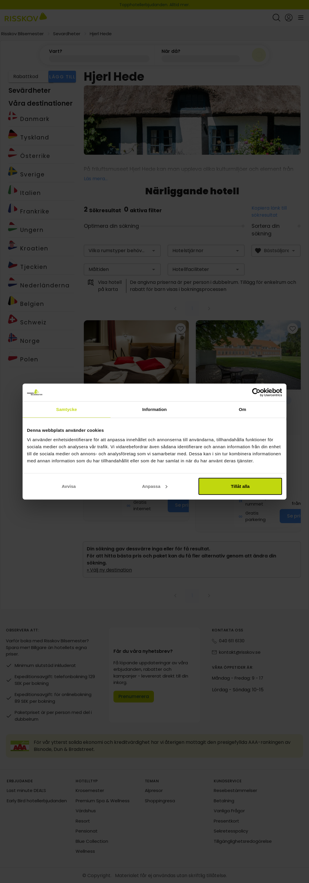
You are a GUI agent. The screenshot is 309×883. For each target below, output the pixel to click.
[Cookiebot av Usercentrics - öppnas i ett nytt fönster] (256, 392)
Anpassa (154, 485)
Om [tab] (242, 409)
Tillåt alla (240, 485)
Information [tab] (154, 409)
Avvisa (69, 485)
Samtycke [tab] (66, 409)
